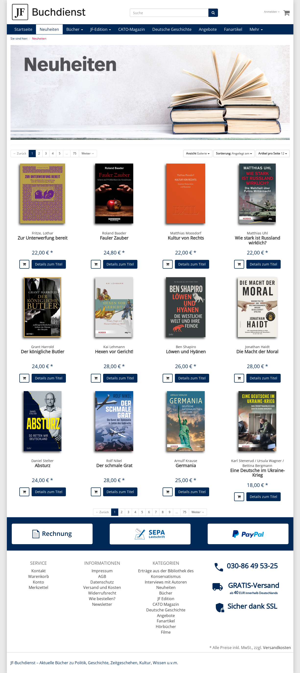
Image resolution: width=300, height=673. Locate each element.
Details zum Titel (48, 264)
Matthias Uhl (257, 233)
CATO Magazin (166, 604)
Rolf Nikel (114, 460)
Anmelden (271, 11)
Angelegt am (234, 153)
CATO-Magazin (131, 29)
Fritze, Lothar (42, 233)
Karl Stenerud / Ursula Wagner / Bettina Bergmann (257, 463)
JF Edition (165, 598)
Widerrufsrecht (102, 593)
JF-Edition (100, 29)
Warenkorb (38, 576)
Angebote (208, 29)
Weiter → (88, 153)
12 (272, 153)
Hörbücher (166, 626)
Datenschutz (102, 582)
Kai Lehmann (114, 346)
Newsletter (102, 604)
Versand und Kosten (102, 587)
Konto (38, 582)
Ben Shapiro (186, 346)
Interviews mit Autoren (166, 582)
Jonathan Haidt (257, 346)
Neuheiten (49, 29)
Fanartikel (233, 29)
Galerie (198, 153)
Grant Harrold (42, 346)
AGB (102, 576)
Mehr (256, 29)
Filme (166, 632)
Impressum (102, 571)
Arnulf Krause (185, 460)
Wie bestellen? (102, 598)
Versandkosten (277, 647)
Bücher (74, 29)
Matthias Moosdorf (185, 233)
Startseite (23, 29)
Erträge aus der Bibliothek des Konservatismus (166, 573)
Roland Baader (114, 233)
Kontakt (38, 571)
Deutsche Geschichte (172, 29)
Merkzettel (38, 587)
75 (74, 153)
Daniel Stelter (42, 460)
